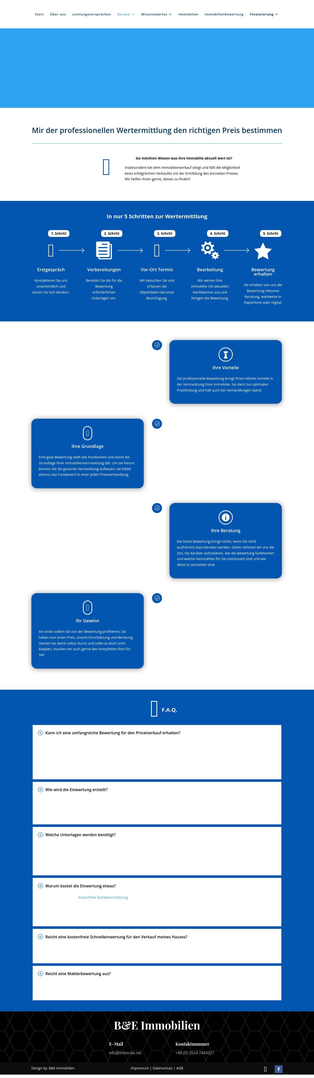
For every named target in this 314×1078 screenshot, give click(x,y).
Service (123, 14)
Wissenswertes (154, 14)
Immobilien (188, 14)
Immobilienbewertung (224, 14)
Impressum (140, 1068)
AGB (179, 1068)
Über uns (58, 14)
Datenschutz (162, 1068)
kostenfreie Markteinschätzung (103, 897)
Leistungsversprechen (91, 14)
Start (39, 14)
